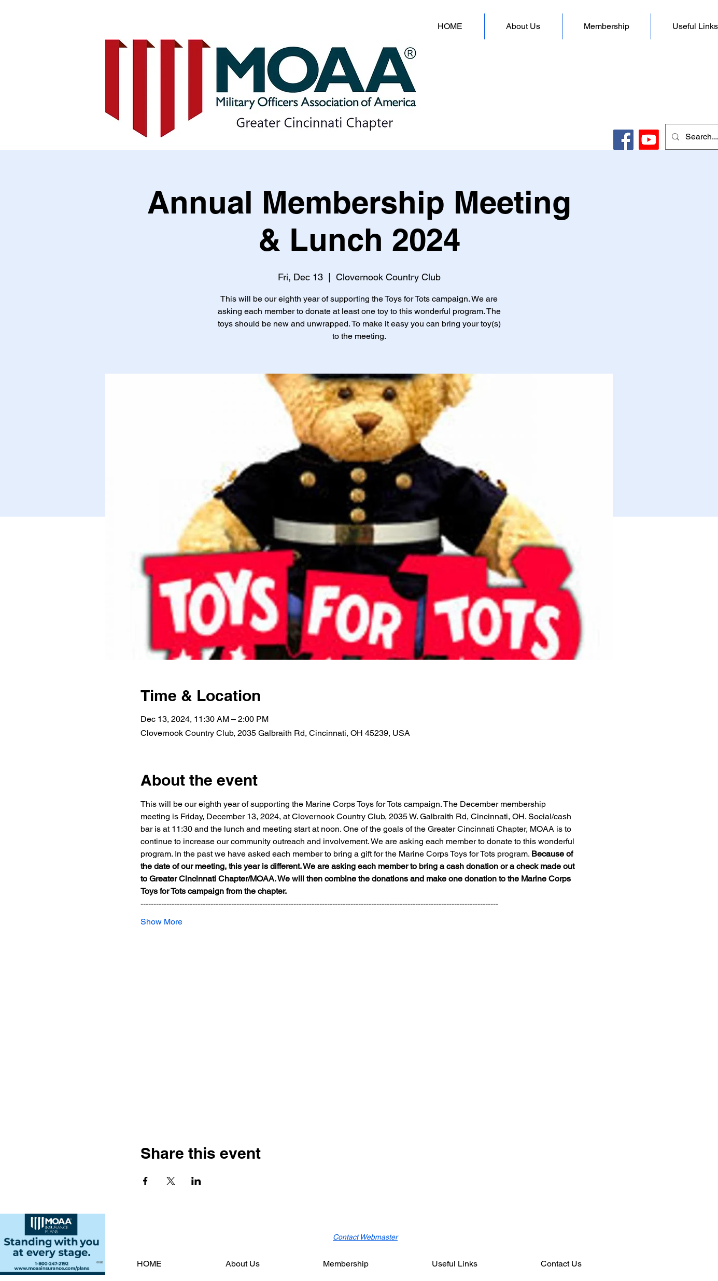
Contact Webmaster (365, 1237)
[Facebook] (623, 140)
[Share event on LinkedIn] (196, 1181)
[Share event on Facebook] (145, 1181)
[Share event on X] (171, 1181)
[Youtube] (649, 140)
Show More (161, 922)
